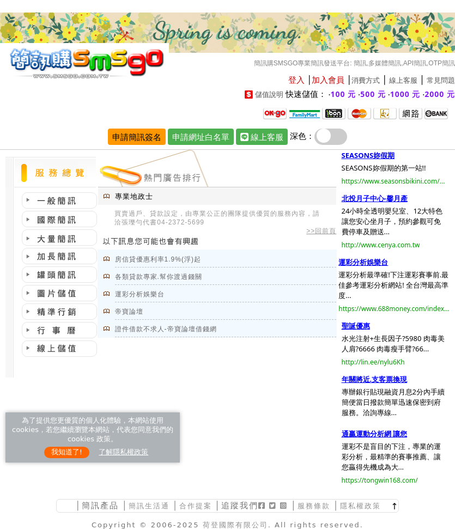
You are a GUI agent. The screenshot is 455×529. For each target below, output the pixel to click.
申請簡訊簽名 (136, 136)
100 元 (343, 94)
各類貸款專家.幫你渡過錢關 (158, 277)
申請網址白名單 (200, 136)
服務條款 (314, 506)
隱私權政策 (360, 506)
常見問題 (441, 80)
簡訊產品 (100, 505)
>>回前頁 (321, 231)
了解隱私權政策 (123, 452)
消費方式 (365, 80)
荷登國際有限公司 (235, 525)
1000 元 (405, 94)
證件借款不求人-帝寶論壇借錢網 (166, 329)
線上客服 (403, 80)
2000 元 (439, 94)
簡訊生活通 (149, 506)
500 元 (373, 94)
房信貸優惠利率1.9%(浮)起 (158, 259)
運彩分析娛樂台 (140, 294)
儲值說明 (269, 94)
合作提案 (195, 506)
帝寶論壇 (129, 311)
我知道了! (66, 452)
